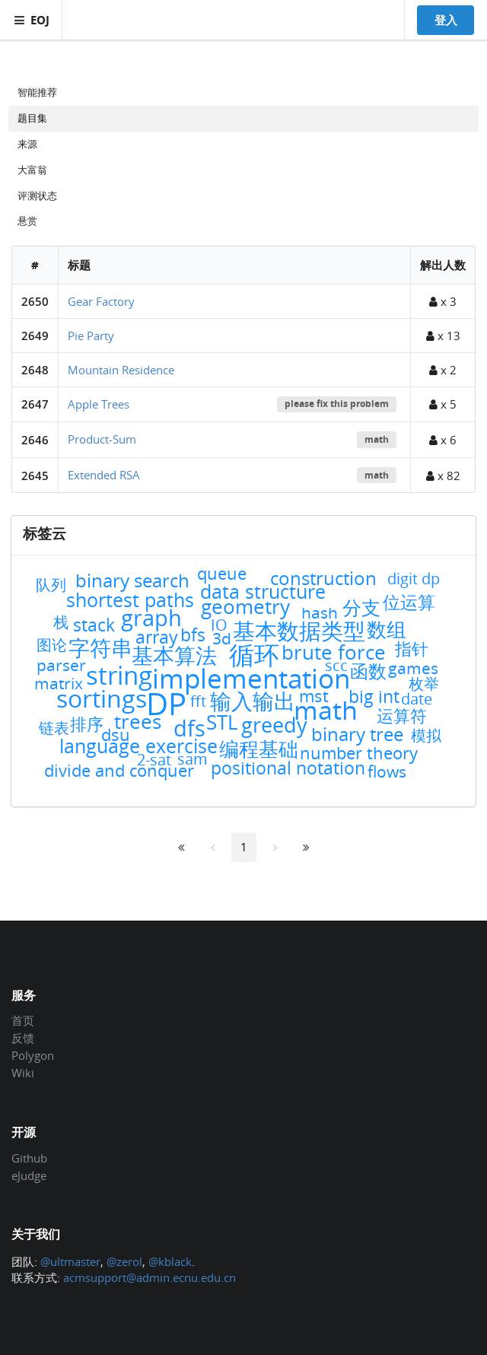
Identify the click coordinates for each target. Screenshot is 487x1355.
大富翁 (32, 170)
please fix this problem (337, 403)
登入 (445, 19)
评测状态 (37, 195)
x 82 (443, 475)
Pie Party (91, 335)
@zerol (124, 1261)
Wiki (22, 1072)
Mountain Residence (121, 369)
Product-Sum (102, 439)
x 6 (443, 439)
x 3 (443, 301)
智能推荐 (37, 92)
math (376, 439)
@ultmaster (70, 1261)
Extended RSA (104, 474)
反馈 (22, 1037)
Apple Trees (98, 404)
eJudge (28, 1175)
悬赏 (27, 220)
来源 (27, 144)
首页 (22, 1021)
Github (29, 1159)
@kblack (170, 1261)
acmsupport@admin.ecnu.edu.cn (149, 1277)
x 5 (443, 404)
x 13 (443, 335)
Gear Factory (101, 301)
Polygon (32, 1055)
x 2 (443, 369)
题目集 (32, 118)
